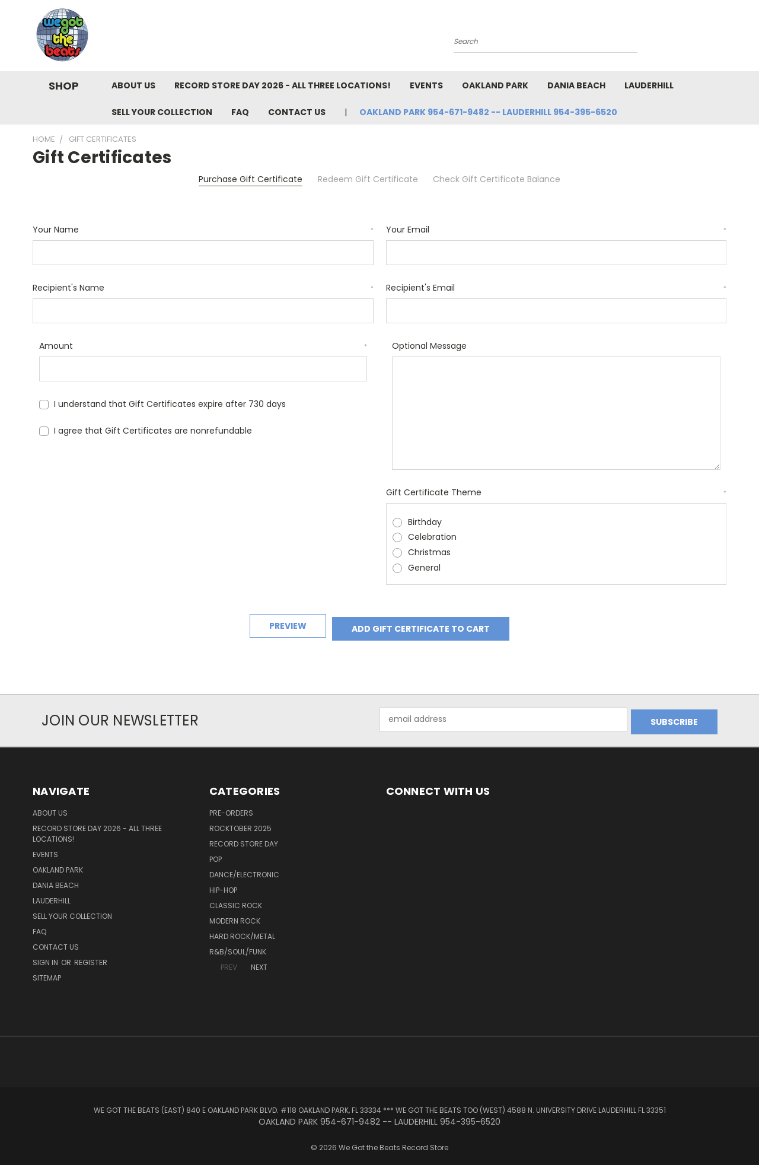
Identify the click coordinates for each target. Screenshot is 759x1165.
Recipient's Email (556, 288)
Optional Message (429, 346)
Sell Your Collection (161, 112)
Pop (215, 850)
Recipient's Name (203, 288)
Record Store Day (243, 835)
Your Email (556, 229)
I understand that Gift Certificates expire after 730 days (170, 404)
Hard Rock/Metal (242, 927)
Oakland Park (495, 85)
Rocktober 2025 (240, 819)
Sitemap (47, 969)
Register (90, 953)
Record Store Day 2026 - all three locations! (282, 85)
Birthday (425, 522)
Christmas (429, 552)
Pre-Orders (231, 804)
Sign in (46, 953)
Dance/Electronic (244, 866)
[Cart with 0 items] (723, 38)
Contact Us (297, 112)
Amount (203, 346)
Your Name (203, 229)
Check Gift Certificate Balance (496, 179)
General (424, 568)
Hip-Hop (223, 881)
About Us (133, 85)
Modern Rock (234, 912)
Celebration (432, 537)
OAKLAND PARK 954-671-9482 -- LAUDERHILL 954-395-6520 (488, 112)
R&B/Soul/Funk (237, 943)
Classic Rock (235, 897)
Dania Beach (576, 85)
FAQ (240, 112)
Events (426, 85)
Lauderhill (649, 85)
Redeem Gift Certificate (368, 179)
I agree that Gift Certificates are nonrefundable (153, 431)
